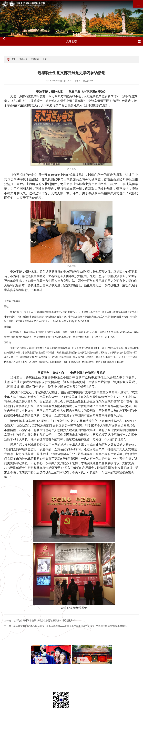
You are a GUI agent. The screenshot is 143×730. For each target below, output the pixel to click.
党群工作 (23, 59)
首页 (14, 59)
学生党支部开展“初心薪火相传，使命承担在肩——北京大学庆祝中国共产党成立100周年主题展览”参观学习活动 (65, 626)
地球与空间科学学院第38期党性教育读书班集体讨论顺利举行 (40, 620)
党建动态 (35, 59)
